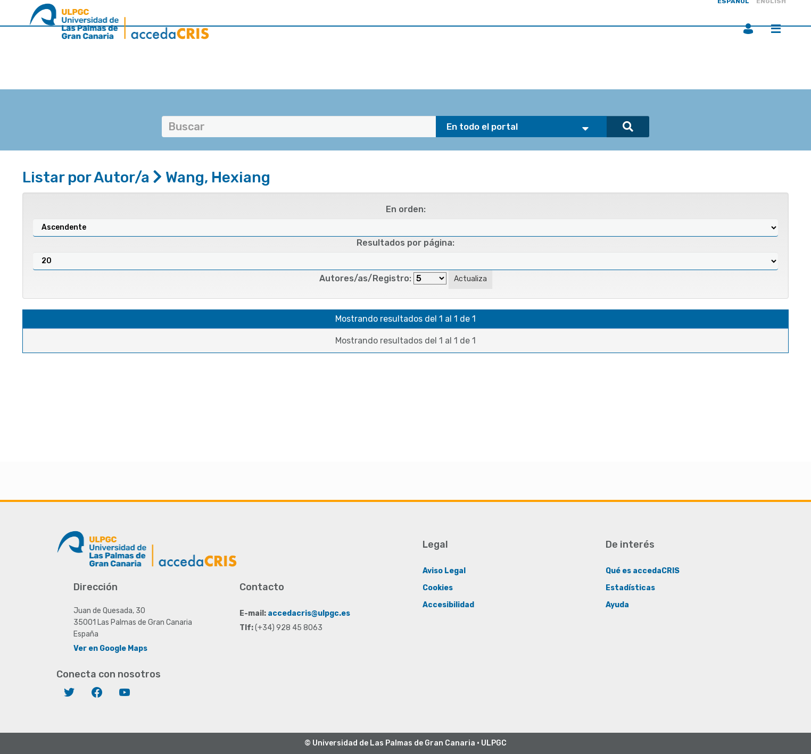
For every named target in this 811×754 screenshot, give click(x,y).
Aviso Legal (444, 570)
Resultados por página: (405, 243)
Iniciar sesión (748, 28)
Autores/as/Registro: (365, 278)
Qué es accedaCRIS (643, 570)
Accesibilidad (448, 604)
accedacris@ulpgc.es (309, 613)
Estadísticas (630, 587)
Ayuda (617, 604)
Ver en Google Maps (110, 648)
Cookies (438, 587)
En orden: (406, 209)
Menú (775, 28)
